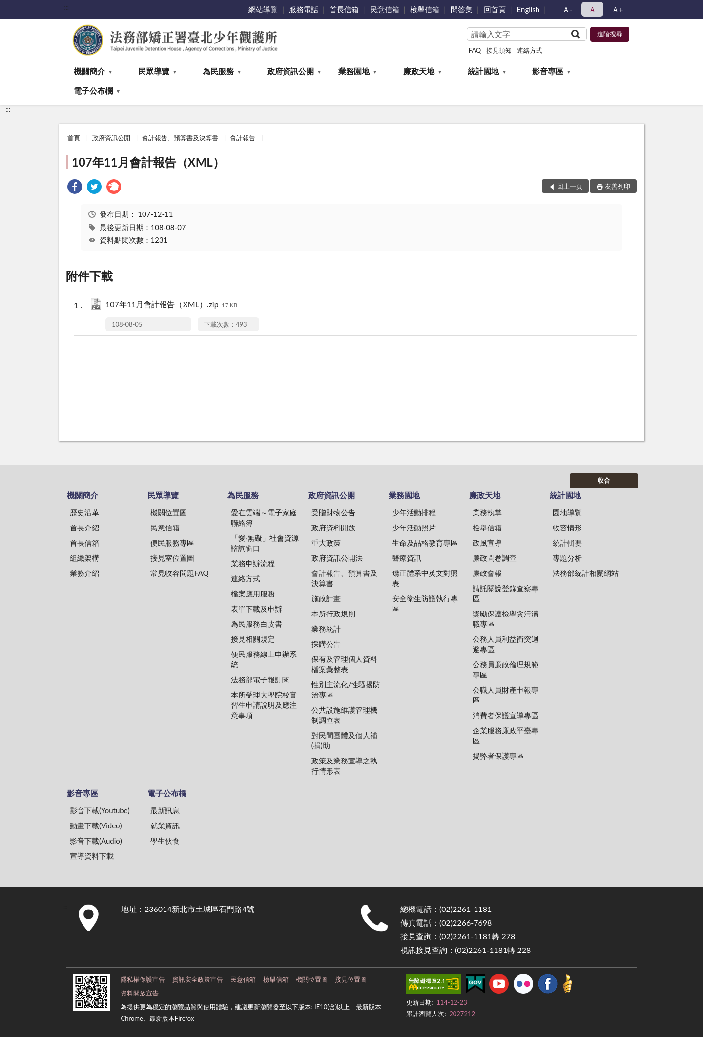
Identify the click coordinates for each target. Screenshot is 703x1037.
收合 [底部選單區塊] (604, 480)
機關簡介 (89, 71)
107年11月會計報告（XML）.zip (171, 305)
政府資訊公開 (290, 71)
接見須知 (499, 50)
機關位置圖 (168, 512)
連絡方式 (529, 50)
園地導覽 (567, 512)
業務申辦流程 (253, 563)
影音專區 (547, 71)
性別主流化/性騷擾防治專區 (346, 689)
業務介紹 (84, 573)
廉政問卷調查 (495, 557)
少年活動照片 (414, 527)
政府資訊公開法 (337, 557)
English (528, 9)
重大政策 (326, 542)
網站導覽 (263, 9)
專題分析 (567, 557)
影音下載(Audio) (96, 840)
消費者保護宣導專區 (505, 715)
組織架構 (84, 557)
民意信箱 (384, 9)
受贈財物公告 (333, 512)
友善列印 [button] (617, 186)
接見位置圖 (351, 979)
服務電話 (303, 9)
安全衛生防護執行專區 (425, 603)
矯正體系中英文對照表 (425, 578)
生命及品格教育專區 (425, 542)
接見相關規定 (253, 639)
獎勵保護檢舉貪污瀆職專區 (505, 618)
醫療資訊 (406, 557)
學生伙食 (165, 840)
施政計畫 (326, 598)
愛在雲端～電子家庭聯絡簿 (264, 517)
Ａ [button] (592, 9)
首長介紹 (84, 527)
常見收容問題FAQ (179, 573)
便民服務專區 (172, 542)
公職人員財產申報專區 (505, 694)
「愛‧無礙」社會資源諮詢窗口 (265, 542)
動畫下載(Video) (96, 825)
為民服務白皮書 (256, 623)
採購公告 (326, 643)
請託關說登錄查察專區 (505, 593)
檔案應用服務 (253, 593)
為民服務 (218, 71)
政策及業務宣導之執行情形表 (344, 765)
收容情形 (567, 527)
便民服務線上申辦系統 (264, 659)
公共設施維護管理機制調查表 (344, 714)
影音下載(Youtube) (100, 810)
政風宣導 (487, 542)
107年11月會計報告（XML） (148, 162)
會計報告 (242, 138)
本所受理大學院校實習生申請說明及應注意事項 (264, 705)
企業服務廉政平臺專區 (505, 735)
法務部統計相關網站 (586, 573)
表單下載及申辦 (256, 608)
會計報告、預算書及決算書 (180, 138)
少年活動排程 (414, 512)
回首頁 (495, 9)
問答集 (462, 9)
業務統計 (326, 628)
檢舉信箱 (424, 9)
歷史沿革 (84, 512)
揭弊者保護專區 (498, 755)
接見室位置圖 (172, 557)
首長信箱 (344, 9)
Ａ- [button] (567, 9)
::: (66, 7)
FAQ (475, 50)
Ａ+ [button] (617, 9)
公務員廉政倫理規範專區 (505, 669)
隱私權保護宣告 (143, 979)
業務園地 (354, 71)
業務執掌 (487, 512)
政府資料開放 (333, 527)
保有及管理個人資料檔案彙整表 (344, 664)
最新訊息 (165, 810)
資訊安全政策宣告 (197, 979)
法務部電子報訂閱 (260, 679)
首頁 (73, 138)
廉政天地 (418, 71)
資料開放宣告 (140, 993)
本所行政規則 (333, 613)
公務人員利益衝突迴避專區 (505, 644)
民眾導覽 (153, 71)
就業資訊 (165, 825)
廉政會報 (487, 573)
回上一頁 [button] (569, 186)
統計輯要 (567, 542)
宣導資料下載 (92, 855)
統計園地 (483, 71)
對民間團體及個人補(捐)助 (344, 740)
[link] (74, 187)
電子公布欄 (93, 90)
